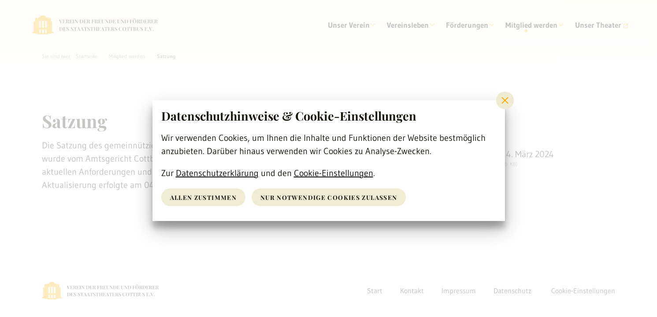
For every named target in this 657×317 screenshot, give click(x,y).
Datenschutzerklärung (217, 173)
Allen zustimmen (204, 197)
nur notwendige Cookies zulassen (331, 197)
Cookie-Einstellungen (333, 173)
